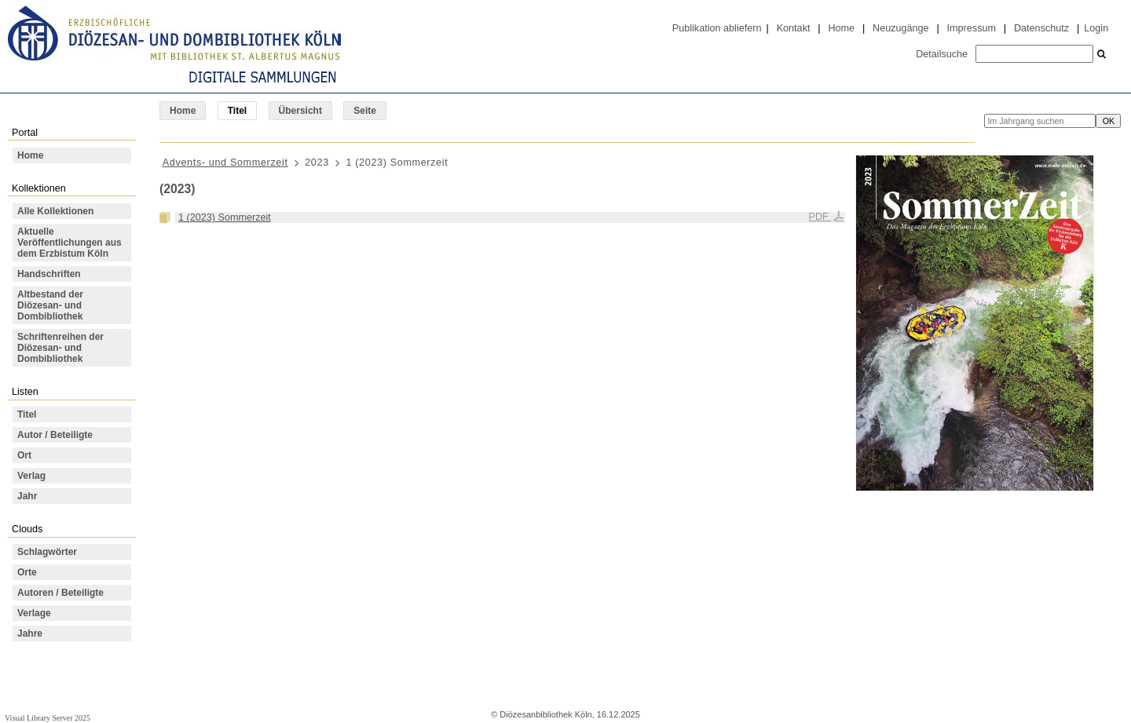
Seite (364, 110)
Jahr (27, 496)
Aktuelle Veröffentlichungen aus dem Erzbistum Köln (69, 242)
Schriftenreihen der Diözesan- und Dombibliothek (60, 347)
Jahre (29, 633)
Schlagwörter (47, 551)
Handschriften (49, 273)
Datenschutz (1041, 28)
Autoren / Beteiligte (60, 592)
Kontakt (794, 28)
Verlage (34, 613)
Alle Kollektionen (55, 211)
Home (841, 28)
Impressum (971, 28)
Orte (27, 572)
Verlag (31, 475)
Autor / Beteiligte (55, 434)
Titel (26, 414)
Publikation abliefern (717, 28)
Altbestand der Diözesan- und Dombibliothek (50, 305)
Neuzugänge (901, 28)
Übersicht (300, 110)
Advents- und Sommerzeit (225, 162)
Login (1096, 28)
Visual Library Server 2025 (47, 718)
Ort (24, 455)
